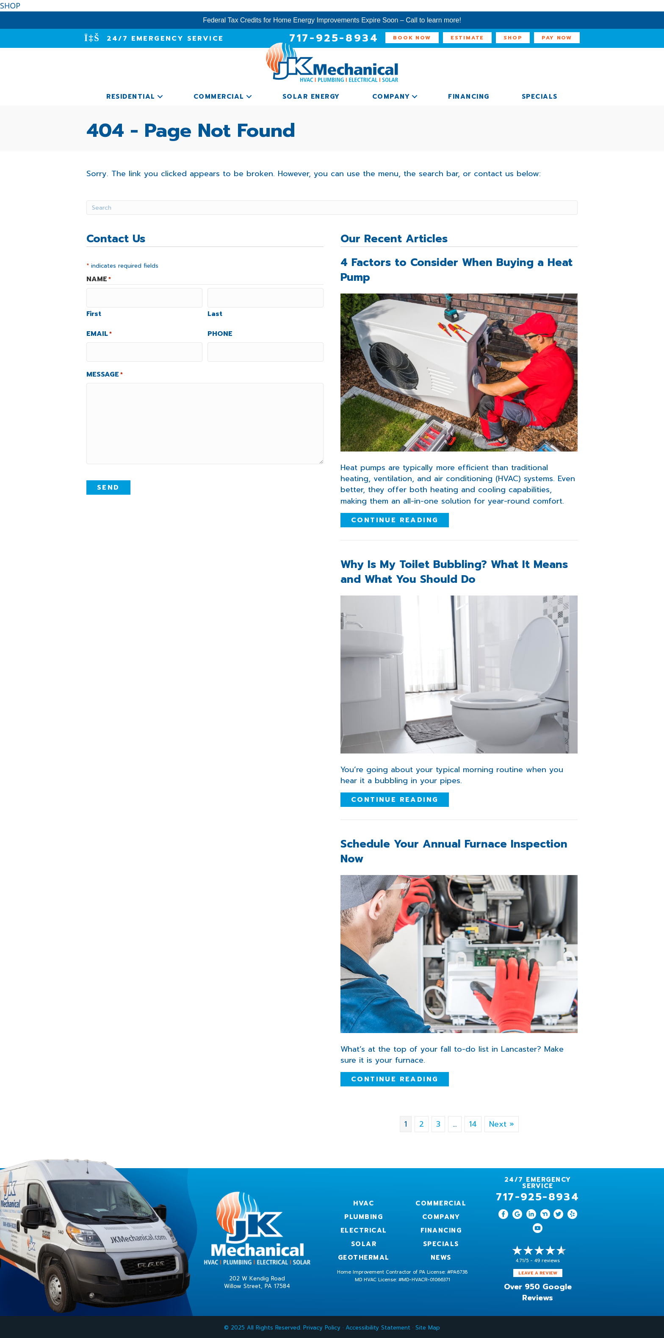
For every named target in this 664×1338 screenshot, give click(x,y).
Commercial (219, 95)
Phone (220, 329)
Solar (364, 1242)
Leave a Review (537, 1271)
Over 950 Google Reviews (538, 1290)
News (441, 1255)
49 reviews (547, 1259)
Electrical (363, 1228)
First (93, 309)
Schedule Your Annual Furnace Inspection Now (453, 849)
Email (99, 329)
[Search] (332, 206)
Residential (130, 95)
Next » (501, 1122)
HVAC (363, 1201)
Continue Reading (394, 518)
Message (104, 367)
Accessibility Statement (378, 1326)
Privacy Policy (321, 1326)
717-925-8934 (537, 1195)
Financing (469, 95)
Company (391, 95)
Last (215, 309)
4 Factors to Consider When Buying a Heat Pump (456, 268)
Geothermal (364, 1255)
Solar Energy (311, 95)
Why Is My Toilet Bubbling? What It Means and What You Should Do (454, 570)
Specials (540, 95)
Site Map (427, 1326)
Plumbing (363, 1215)
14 (473, 1122)
